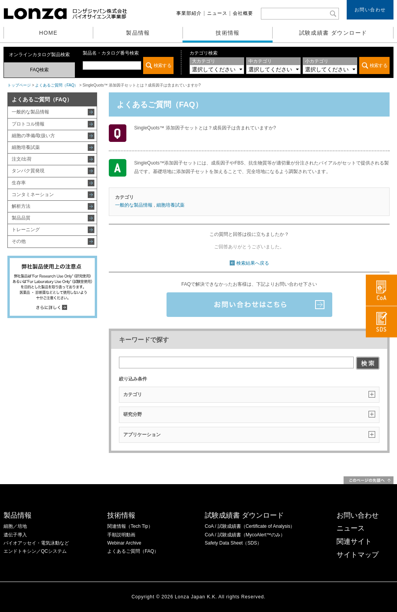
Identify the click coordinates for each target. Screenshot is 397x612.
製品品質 (21, 218)
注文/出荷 (22, 159)
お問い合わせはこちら (249, 304)
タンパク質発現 (28, 170)
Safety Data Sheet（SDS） (233, 543)
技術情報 (228, 33)
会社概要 (243, 13)
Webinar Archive (124, 543)
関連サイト (354, 541)
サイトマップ (358, 555)
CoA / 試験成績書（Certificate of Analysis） (250, 526)
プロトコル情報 (28, 124)
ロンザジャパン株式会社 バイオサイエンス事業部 (66, 13)
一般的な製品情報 (30, 112)
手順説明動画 (121, 535)
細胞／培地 (15, 526)
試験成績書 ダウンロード (333, 33)
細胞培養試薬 (26, 147)
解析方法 (21, 206)
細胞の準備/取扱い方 (33, 135)
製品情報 (138, 33)
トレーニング (26, 229)
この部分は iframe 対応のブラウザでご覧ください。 (128, 65)
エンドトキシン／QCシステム (35, 551)
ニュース (217, 13)
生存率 (19, 183)
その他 (19, 241)
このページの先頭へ (368, 480)
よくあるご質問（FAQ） (56, 85)
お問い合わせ (370, 9)
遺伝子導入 (15, 535)
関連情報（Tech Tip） (130, 526)
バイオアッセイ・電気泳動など (36, 543)
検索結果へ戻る (252, 263)
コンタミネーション (33, 194)
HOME (48, 33)
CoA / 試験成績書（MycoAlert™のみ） (245, 535)
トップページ (19, 85)
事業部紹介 (189, 13)
